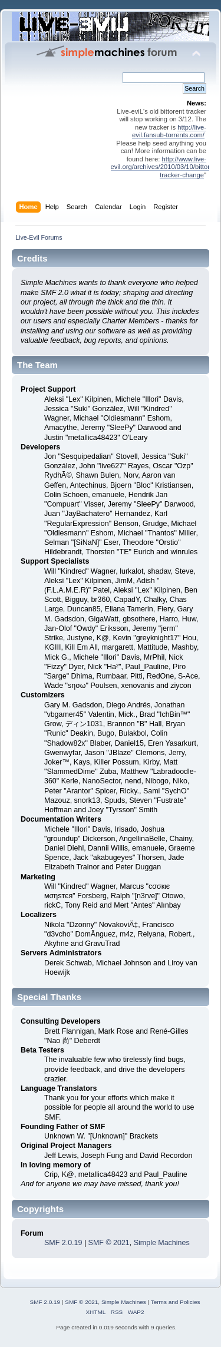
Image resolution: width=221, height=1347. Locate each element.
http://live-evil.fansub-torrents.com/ (169, 131)
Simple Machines (162, 1243)
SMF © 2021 (109, 1243)
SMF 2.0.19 (63, 1243)
